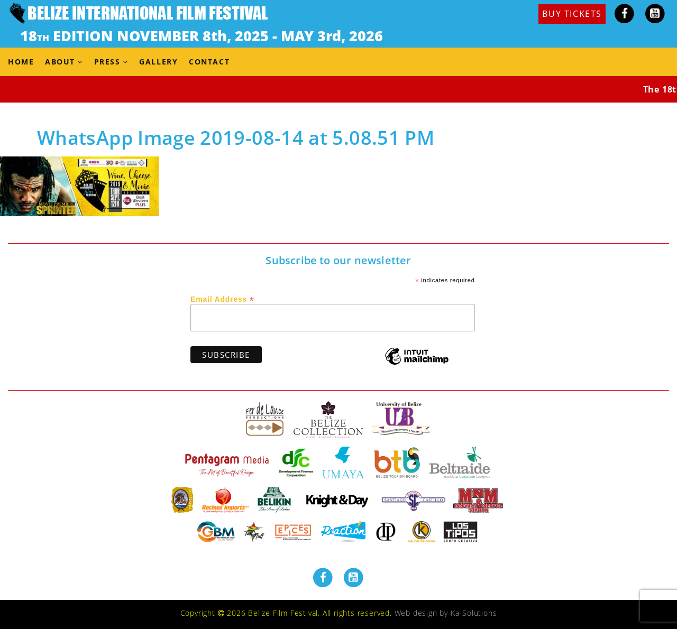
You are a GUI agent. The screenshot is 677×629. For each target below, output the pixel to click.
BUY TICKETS (572, 14)
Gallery (158, 62)
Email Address (222, 298)
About (60, 62)
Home (21, 62)
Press (107, 62)
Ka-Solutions (474, 613)
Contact (209, 62)
